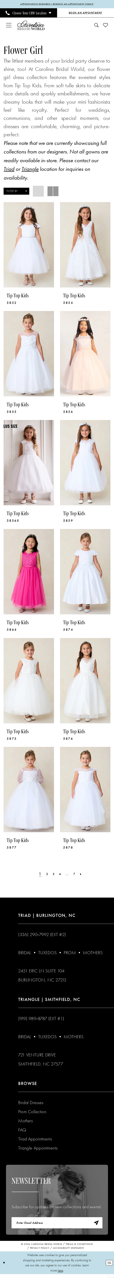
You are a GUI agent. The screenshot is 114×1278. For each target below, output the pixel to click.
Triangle (30, 170)
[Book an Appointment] (85, 13)
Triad (9, 170)
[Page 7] (77, 874)
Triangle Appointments (37, 1148)
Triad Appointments (35, 1139)
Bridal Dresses (30, 1103)
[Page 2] (44, 874)
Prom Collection (32, 1112)
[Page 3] (52, 874)
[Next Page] (85, 874)
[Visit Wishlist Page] (105, 26)
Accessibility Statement (68, 1251)
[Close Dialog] (5, 1266)
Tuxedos (47, 953)
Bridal (24, 953)
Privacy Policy (39, 1251)
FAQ (22, 1130)
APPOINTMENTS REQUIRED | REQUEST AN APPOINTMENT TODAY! (57, 4)
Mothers (93, 953)
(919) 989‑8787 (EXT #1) (41, 1019)
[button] (9, 26)
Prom (70, 953)
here (60, 1274)
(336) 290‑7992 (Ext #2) (42, 935)
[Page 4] (60, 874)
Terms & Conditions (79, 1248)
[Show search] (96, 26)
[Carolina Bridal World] (31, 26)
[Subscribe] (94, 1225)
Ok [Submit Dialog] (108, 1266)
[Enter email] (57, 1225)
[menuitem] (28, 13)
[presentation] (29, 245)
